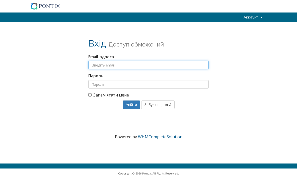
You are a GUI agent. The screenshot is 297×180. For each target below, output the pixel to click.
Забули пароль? (157, 104)
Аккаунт (253, 17)
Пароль (95, 75)
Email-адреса (101, 57)
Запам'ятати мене (108, 95)
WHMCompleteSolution (160, 137)
